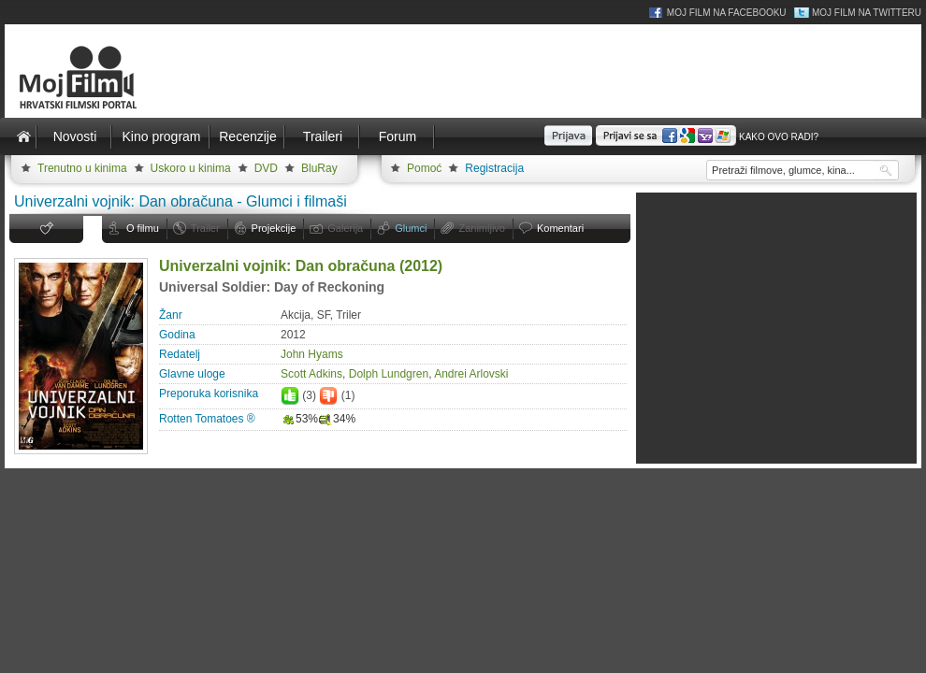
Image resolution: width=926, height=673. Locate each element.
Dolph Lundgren (388, 373)
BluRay (319, 168)
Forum (397, 136)
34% (336, 418)
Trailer (205, 228)
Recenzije (247, 136)
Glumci (411, 228)
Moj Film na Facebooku (727, 12)
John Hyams (312, 354)
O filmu (142, 228)
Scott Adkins (311, 373)
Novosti (75, 136)
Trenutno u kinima (82, 168)
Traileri (322, 136)
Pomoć (424, 168)
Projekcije (274, 228)
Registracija (494, 168)
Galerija (345, 228)
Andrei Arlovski (471, 373)
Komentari (560, 228)
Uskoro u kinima (191, 168)
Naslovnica (23, 136)
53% (299, 418)
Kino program (161, 136)
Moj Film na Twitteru (866, 12)
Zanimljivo (481, 228)
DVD (266, 168)
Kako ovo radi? (778, 137)
